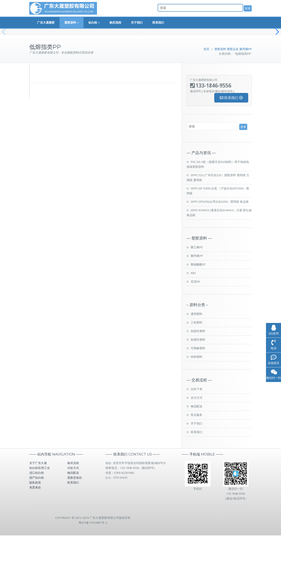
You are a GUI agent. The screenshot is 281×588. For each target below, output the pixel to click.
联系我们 (158, 22)
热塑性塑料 (198, 392)
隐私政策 (35, 535)
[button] (276, 58)
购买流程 (115, 22)
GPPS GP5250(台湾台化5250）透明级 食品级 (220, 254)
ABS (193, 325)
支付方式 (196, 450)
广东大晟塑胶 (46, 22)
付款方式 (73, 520)
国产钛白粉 (36, 530)
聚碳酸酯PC (198, 317)
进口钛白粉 (36, 525)
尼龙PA (195, 334)
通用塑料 (196, 366)
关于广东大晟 (38, 515)
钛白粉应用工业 (39, 520)
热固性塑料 (198, 384)
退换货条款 (74, 530)
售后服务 (196, 467)
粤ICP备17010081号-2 (93, 575)
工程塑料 (196, 375)
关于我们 (137, 22)
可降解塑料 (198, 401)
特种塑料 (196, 409)
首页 (206, 101)
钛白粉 (94, 22)
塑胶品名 (233, 101)
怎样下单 (196, 442)
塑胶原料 (71, 22)
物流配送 (196, 459)
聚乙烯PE (197, 300)
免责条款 (35, 540)
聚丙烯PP (245, 101)
